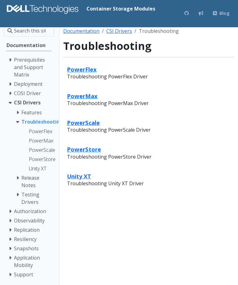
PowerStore (84, 149)
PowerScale (83, 122)
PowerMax (82, 96)
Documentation (81, 31)
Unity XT (79, 176)
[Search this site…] (29, 31)
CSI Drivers (119, 31)
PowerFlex (82, 69)
